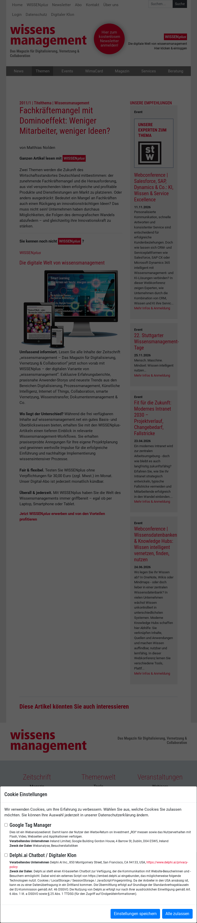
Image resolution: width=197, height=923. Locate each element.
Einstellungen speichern (135, 913)
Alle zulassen (177, 913)
